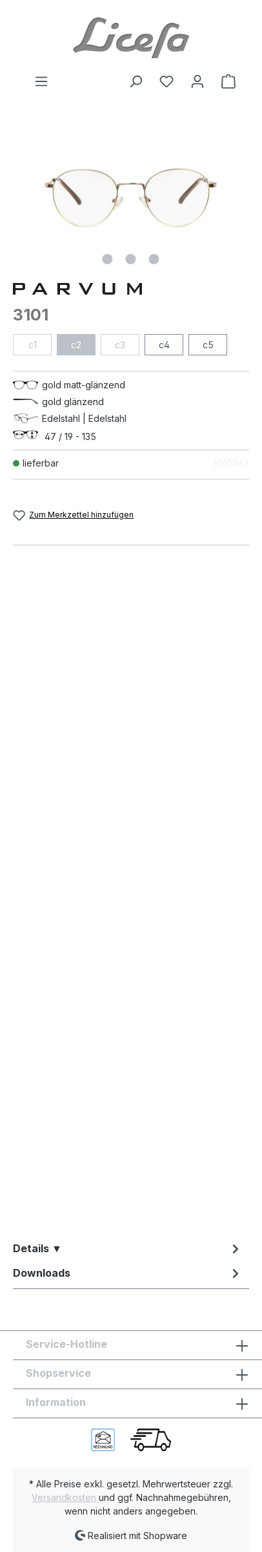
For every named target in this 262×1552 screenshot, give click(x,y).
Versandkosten (64, 1497)
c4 (164, 344)
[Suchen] (135, 81)
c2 (76, 344)
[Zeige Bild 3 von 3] (154, 259)
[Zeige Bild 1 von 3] (108, 259)
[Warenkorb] (224, 81)
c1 (32, 344)
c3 (120, 344)
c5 (208, 344)
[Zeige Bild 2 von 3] (131, 259)
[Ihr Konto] (197, 81)
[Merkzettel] (166, 81)
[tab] (128, 1248)
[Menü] (41, 81)
